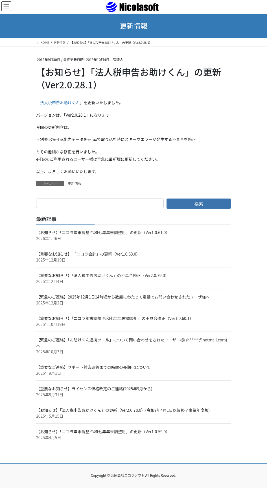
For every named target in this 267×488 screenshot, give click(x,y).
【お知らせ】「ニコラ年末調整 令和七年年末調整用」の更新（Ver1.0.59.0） (103, 431)
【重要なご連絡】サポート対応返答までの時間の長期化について (93, 367)
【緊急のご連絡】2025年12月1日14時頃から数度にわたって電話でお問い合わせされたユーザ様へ (123, 297)
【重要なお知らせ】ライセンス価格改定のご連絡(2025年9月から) (94, 388)
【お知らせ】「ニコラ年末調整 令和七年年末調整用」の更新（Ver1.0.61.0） (103, 232)
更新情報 (74, 183)
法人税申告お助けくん (60, 102)
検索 (198, 203)
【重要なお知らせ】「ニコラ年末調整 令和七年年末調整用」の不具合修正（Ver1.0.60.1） (114, 318)
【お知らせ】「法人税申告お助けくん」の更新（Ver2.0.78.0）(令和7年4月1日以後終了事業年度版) (123, 410)
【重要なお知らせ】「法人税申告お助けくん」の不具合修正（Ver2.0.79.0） (102, 275)
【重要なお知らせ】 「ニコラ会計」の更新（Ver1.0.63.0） (88, 254)
